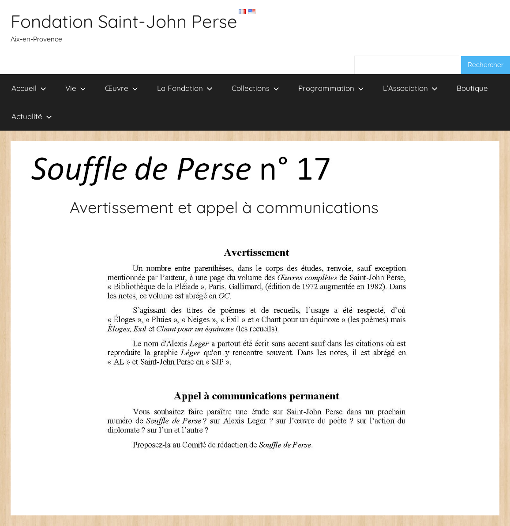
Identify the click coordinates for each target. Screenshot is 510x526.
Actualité (31, 116)
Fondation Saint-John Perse (124, 21)
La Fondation (185, 88)
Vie (75, 88)
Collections (255, 88)
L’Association (410, 88)
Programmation (331, 88)
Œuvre (121, 88)
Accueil (28, 88)
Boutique (472, 88)
